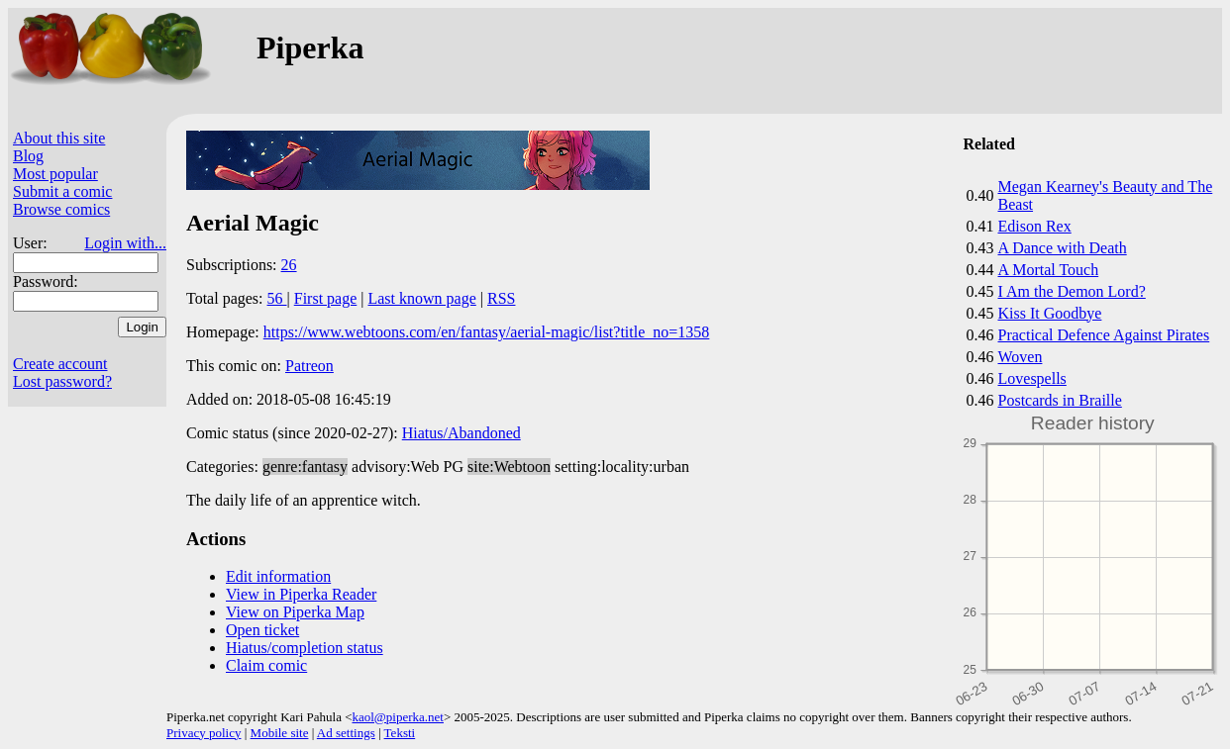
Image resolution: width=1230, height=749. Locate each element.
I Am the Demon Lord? (1072, 291)
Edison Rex (1035, 226)
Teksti (400, 732)
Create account (60, 363)
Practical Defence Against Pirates (1104, 335)
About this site (59, 138)
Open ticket (262, 629)
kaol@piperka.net (397, 716)
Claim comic (266, 665)
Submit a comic (62, 191)
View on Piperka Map (295, 612)
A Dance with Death (1062, 247)
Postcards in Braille (1060, 400)
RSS (501, 298)
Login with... (125, 242)
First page (326, 298)
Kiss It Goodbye (1050, 313)
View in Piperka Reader (301, 594)
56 (277, 298)
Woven (1020, 356)
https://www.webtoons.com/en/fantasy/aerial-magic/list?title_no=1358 (486, 332)
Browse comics (61, 209)
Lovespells (1032, 378)
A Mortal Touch (1048, 269)
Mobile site (280, 732)
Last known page (421, 298)
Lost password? (62, 381)
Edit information (278, 576)
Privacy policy (203, 732)
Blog (28, 155)
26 (289, 264)
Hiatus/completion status (304, 647)
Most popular (55, 173)
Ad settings (346, 732)
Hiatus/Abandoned (461, 432)
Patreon (309, 365)
